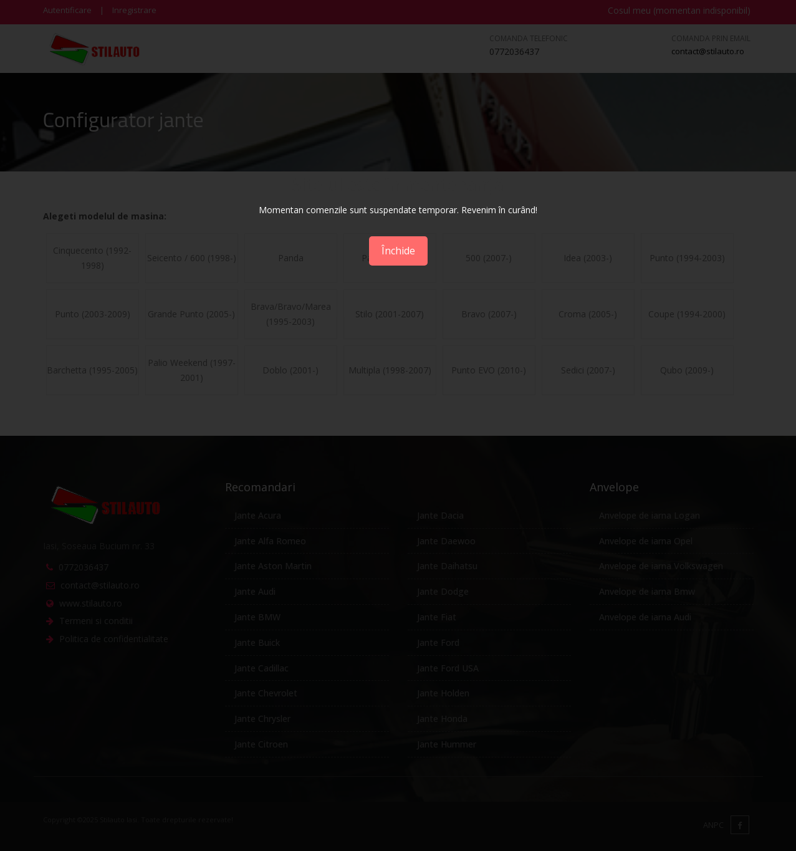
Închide (398, 250)
